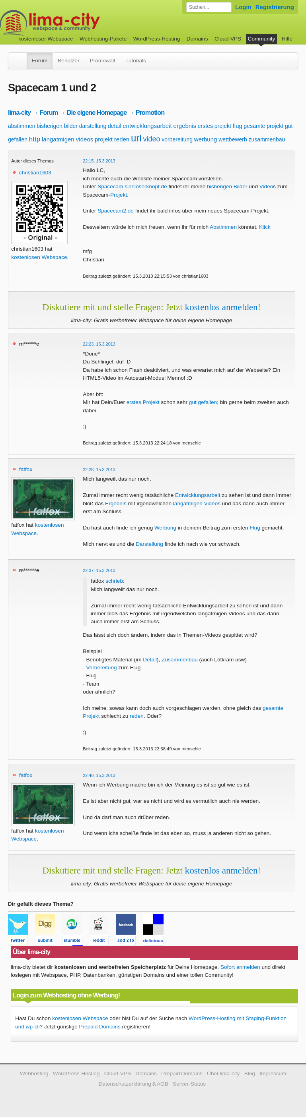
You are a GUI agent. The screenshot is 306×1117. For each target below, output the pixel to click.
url (136, 138)
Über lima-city (223, 1073)
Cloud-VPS (227, 39)
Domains (197, 39)
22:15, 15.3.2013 (99, 160)
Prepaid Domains (99, 1027)
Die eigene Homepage (97, 112)
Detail (150, 660)
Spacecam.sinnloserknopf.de (132, 186)
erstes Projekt (143, 402)
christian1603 (35, 173)
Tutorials (135, 61)
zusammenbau (267, 139)
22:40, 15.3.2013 (99, 775)
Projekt (118, 195)
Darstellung (149, 544)
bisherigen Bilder (227, 186)
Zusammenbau (180, 660)
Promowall (102, 61)
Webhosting (34, 1073)
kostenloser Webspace (45, 39)
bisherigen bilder (57, 126)
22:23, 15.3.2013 (99, 344)
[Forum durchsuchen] (209, 7)
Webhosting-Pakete (103, 39)
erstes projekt (214, 126)
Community (261, 39)
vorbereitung (177, 139)
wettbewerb (232, 139)
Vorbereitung (101, 668)
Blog (249, 1073)
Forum (39, 61)
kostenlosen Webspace (39, 257)
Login (243, 7)
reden (121, 139)
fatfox (25, 469)
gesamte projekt (264, 126)
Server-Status (189, 1084)
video (151, 139)
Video (266, 186)
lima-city (19, 112)
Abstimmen (223, 227)
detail (114, 126)
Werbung (165, 528)
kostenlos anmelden (221, 307)
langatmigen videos (67, 139)
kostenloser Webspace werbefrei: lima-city (79, 23)
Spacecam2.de (115, 211)
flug (237, 125)
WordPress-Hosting (156, 39)
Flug (254, 528)
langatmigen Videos (196, 503)
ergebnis (184, 125)
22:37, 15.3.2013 (99, 570)
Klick (265, 227)
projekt (104, 139)
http (34, 139)
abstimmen (21, 126)
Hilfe (287, 39)
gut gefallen (203, 402)
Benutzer (68, 61)
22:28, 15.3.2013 (99, 469)
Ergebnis (116, 503)
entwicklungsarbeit (147, 125)
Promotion (150, 112)
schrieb (114, 581)
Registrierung (274, 7)
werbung (205, 139)
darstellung (93, 126)
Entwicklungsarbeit (197, 495)
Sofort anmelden (240, 967)
